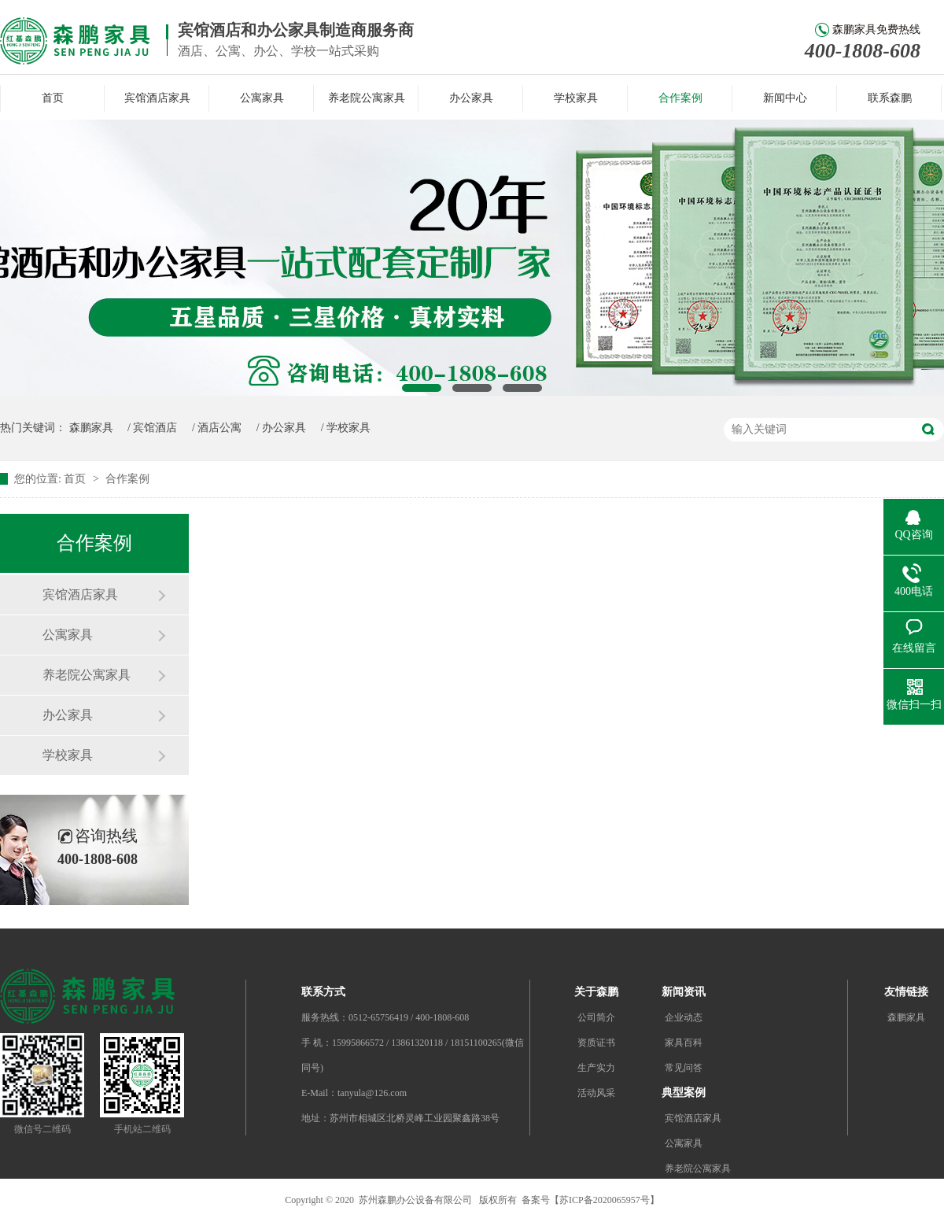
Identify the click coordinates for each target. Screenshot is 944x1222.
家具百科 (683, 1042)
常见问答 (683, 1067)
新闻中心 (785, 98)
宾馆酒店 (155, 428)
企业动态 (683, 1017)
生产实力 (596, 1067)
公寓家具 (262, 98)
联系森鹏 (890, 98)
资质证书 (596, 1042)
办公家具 (471, 98)
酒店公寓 (219, 428)
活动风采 (596, 1092)
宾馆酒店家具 (157, 98)
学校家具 (576, 98)
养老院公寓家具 (366, 98)
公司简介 (596, 1017)
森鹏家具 (91, 428)
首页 (53, 98)
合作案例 (680, 98)
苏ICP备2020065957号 (604, 1199)
